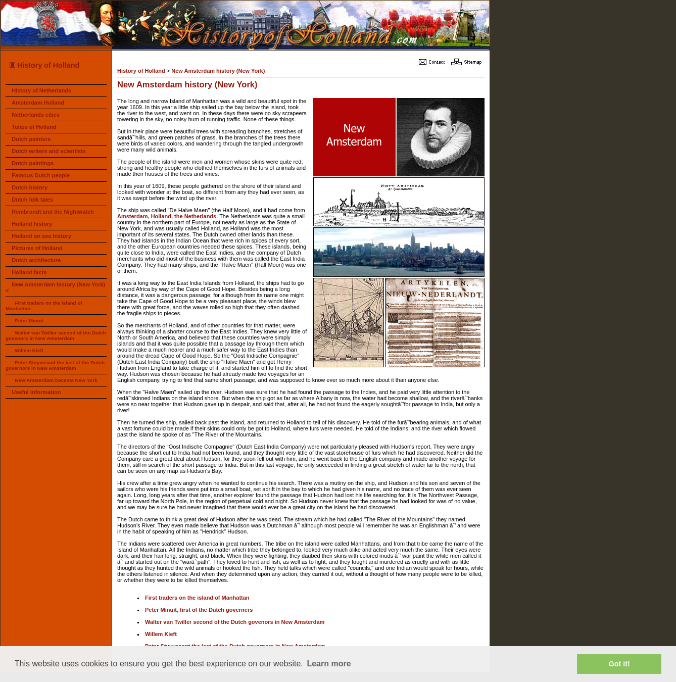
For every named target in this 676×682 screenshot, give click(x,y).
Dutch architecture (36, 260)
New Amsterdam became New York (56, 380)
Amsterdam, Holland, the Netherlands (166, 216)
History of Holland (44, 65)
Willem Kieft (29, 350)
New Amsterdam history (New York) (218, 71)
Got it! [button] (619, 664)
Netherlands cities (36, 115)
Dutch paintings (33, 163)
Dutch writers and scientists (49, 151)
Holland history (32, 224)
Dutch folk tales (32, 200)
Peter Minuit (29, 320)
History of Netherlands (41, 90)
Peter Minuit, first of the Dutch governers (199, 610)
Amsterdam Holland (38, 103)
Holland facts (29, 272)
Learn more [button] (329, 663)
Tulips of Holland (34, 127)
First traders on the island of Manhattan (197, 598)
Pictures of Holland (37, 248)
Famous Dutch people (41, 175)
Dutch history (29, 187)
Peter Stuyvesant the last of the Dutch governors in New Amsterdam (55, 365)
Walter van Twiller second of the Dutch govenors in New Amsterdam (56, 335)
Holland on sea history (41, 236)
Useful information (36, 392)
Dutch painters (31, 139)
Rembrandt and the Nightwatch (53, 212)
